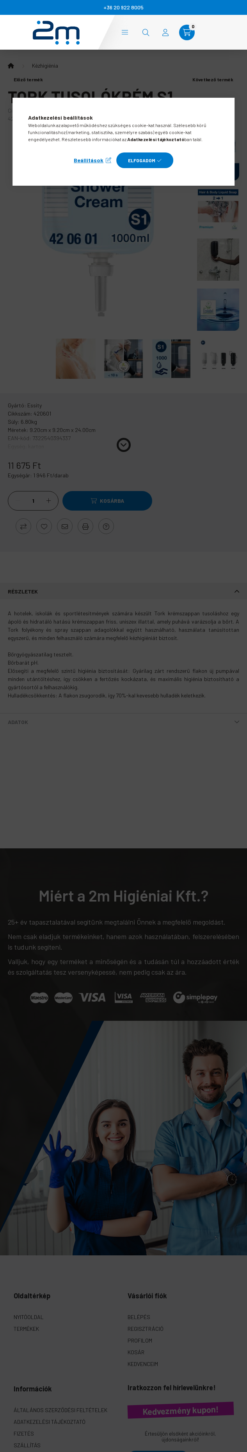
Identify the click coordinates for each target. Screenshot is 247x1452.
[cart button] (187, 32)
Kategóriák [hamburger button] (125, 32)
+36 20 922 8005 (123, 7)
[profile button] (165, 32)
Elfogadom (141, 160)
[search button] (146, 32)
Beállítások (88, 160)
